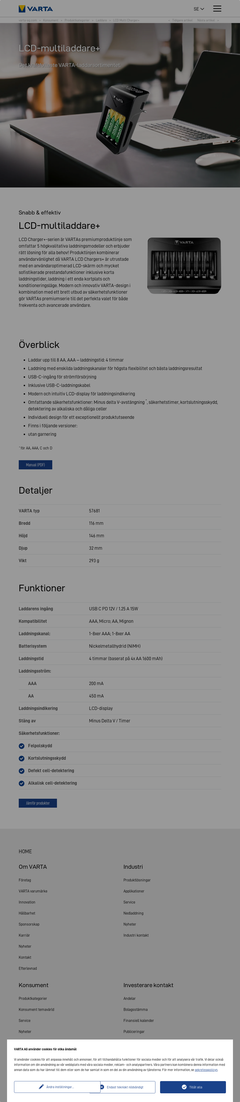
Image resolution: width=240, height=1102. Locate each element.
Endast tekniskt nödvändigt (125, 1087)
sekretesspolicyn (206, 1070)
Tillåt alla (195, 1087)
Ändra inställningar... (52, 1087)
